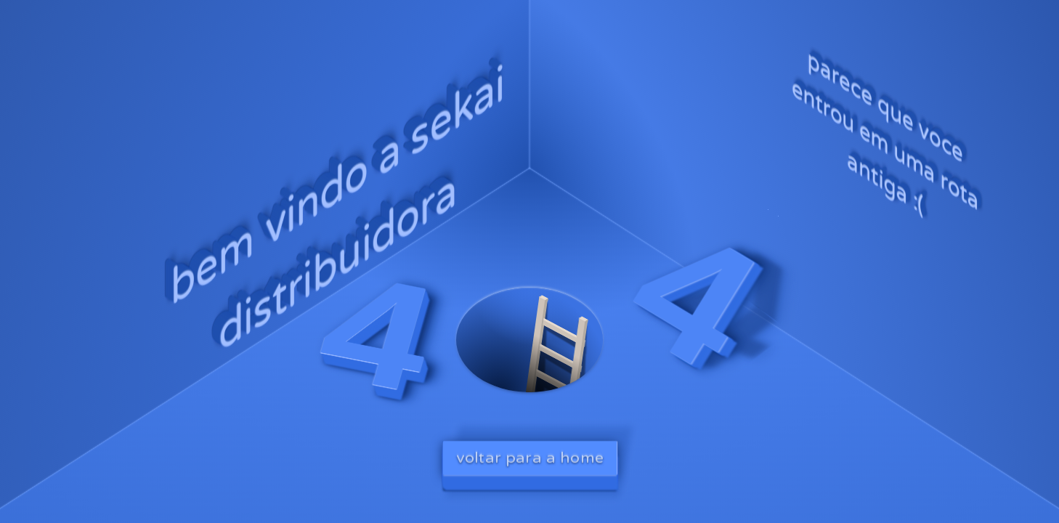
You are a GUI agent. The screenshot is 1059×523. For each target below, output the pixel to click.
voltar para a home (530, 457)
